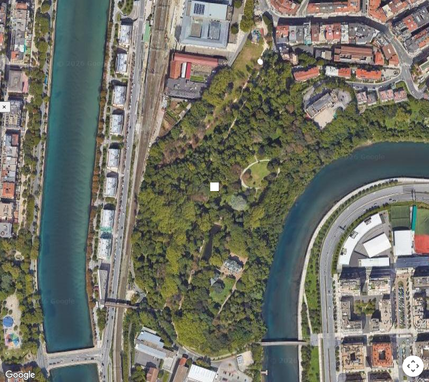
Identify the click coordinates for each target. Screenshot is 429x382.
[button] (260, 61)
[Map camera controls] (413, 366)
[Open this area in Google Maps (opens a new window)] (20, 375)
